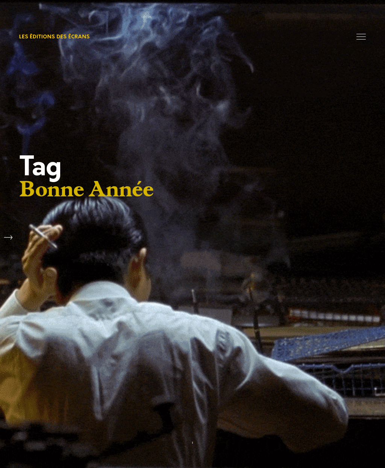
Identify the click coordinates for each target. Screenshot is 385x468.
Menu (361, 37)
